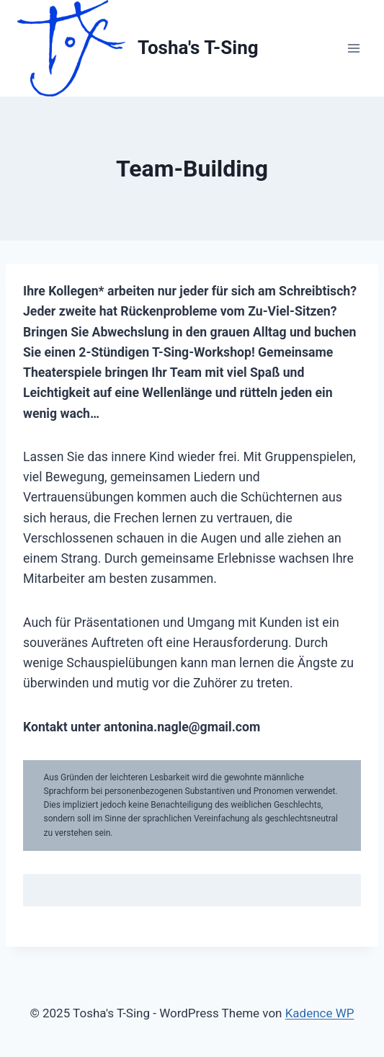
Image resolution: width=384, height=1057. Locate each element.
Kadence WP (319, 1013)
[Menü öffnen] (353, 48)
